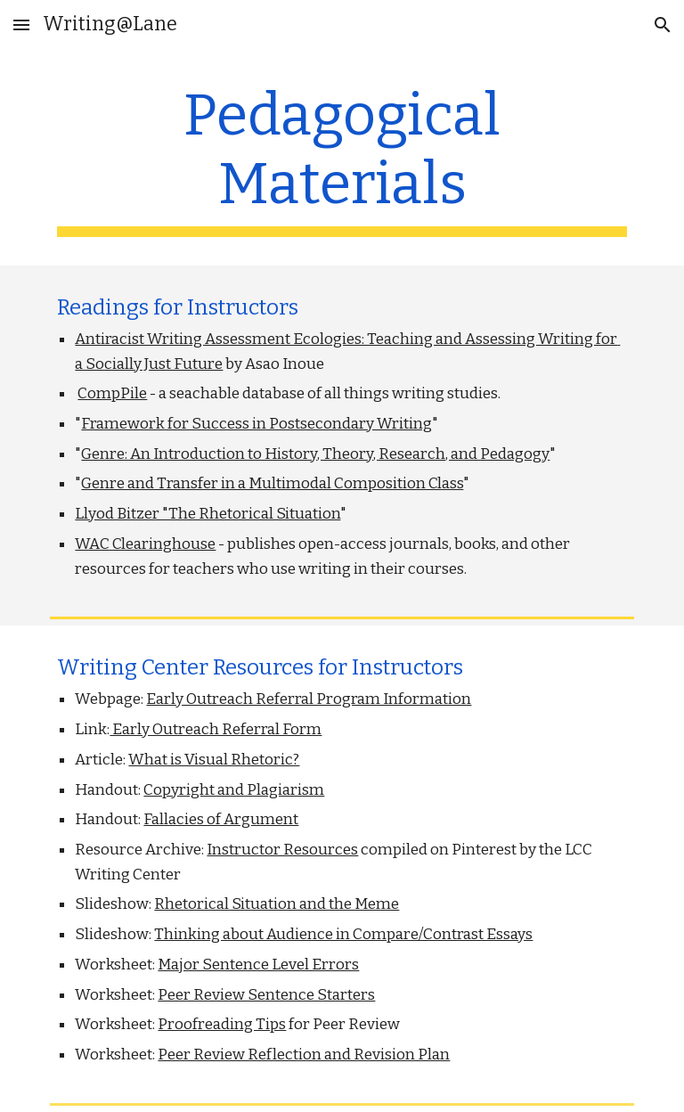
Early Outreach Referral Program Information (308, 699)
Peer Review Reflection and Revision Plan (304, 1054)
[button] (21, 24)
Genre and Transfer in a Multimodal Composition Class (272, 483)
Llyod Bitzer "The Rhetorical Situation (207, 513)
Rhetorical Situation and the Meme (276, 904)
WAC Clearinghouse (145, 544)
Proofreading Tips (222, 1024)
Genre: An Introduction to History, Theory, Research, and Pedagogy (315, 454)
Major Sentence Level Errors (258, 964)
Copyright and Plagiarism (233, 790)
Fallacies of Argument (220, 819)
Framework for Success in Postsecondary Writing (256, 423)
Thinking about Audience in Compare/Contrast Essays (343, 934)
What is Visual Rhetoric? (213, 759)
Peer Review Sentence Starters (266, 994)
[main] (341, 159)
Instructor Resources (282, 849)
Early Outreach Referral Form (216, 729)
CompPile (112, 393)
